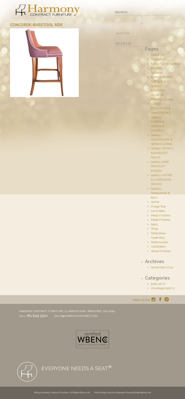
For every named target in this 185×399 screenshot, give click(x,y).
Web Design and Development (109, 392)
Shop (154, 228)
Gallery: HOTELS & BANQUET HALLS (162, 153)
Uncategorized (161, 288)
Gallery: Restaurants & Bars (160, 193)
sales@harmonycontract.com (76, 316)
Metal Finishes (160, 215)
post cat (156, 284)
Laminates (158, 211)
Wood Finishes (161, 251)
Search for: (123, 33)
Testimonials (159, 242)
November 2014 (162, 267)
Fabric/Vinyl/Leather (165, 63)
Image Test (158, 206)
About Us (157, 55)
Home (155, 202)
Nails (154, 224)
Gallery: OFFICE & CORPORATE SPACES (161, 179)
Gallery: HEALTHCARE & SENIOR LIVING (161, 139)
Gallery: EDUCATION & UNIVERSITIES (161, 108)
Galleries (157, 72)
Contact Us (158, 59)
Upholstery (158, 246)
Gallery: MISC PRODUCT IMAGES (160, 166)
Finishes (156, 68)
